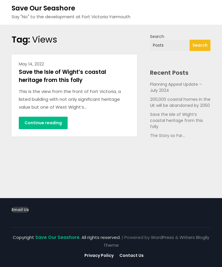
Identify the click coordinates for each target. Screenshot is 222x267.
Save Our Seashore (43, 8)
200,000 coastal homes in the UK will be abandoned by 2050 (180, 102)
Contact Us (131, 255)
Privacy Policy (99, 255)
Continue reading (43, 123)
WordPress (162, 237)
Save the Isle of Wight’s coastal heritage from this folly (62, 76)
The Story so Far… (167, 135)
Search (157, 36)
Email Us (20, 210)
